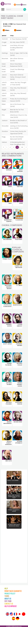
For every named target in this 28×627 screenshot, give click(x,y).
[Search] (24, 9)
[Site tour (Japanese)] (19, 614)
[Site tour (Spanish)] (13, 618)
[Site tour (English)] (7, 614)
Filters (7, 30)
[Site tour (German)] (17, 618)
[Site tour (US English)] (11, 614)
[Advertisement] (9, 552)
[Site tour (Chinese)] (23, 614)
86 (22, 147)
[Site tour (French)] (15, 614)
